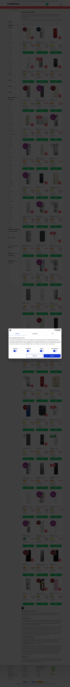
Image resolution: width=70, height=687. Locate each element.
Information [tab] (35, 333)
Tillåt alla (52, 355)
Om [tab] (52, 333)
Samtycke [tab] (17, 333)
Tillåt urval (35, 355)
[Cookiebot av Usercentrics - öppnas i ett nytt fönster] (55, 330)
